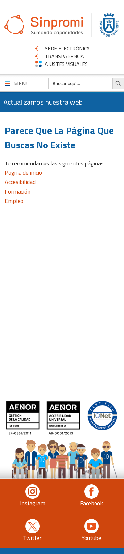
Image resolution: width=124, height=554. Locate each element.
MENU (21, 83)
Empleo (14, 201)
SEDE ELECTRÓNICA (67, 48)
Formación (17, 191)
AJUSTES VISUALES (66, 64)
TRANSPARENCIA (64, 56)
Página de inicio (23, 172)
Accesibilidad (20, 182)
